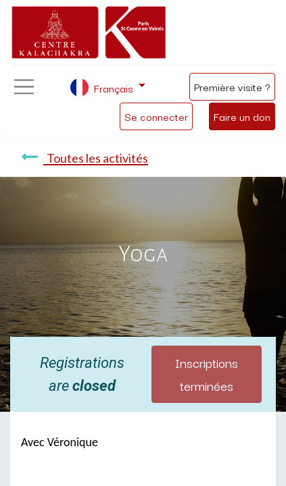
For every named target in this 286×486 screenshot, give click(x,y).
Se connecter (156, 116)
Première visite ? (232, 86)
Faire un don (242, 116)
